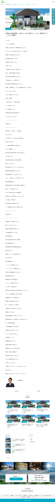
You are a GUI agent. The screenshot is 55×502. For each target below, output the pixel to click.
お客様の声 (29, 497)
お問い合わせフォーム (16, 478)
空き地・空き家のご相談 (47, 495)
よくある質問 (22, 497)
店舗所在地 (25, 495)
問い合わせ (31, 495)
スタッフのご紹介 (18, 495)
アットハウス (6, 495)
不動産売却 (9, 407)
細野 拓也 (20, 380)
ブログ (33, 497)
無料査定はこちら (38, 495)
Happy (31, 439)
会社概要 (12, 495)
